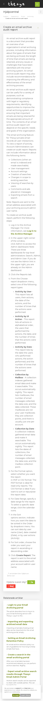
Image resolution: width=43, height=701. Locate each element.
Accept (16, 695)
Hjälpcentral (15, 16)
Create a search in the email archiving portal (18, 656)
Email (23, 16)
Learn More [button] (25, 695)
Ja (31, 582)
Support (5, 16)
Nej (11, 586)
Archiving (30, 16)
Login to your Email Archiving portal (17, 606)
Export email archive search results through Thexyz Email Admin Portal (21, 674)
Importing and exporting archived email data (19, 623)
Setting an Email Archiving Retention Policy (20, 639)
